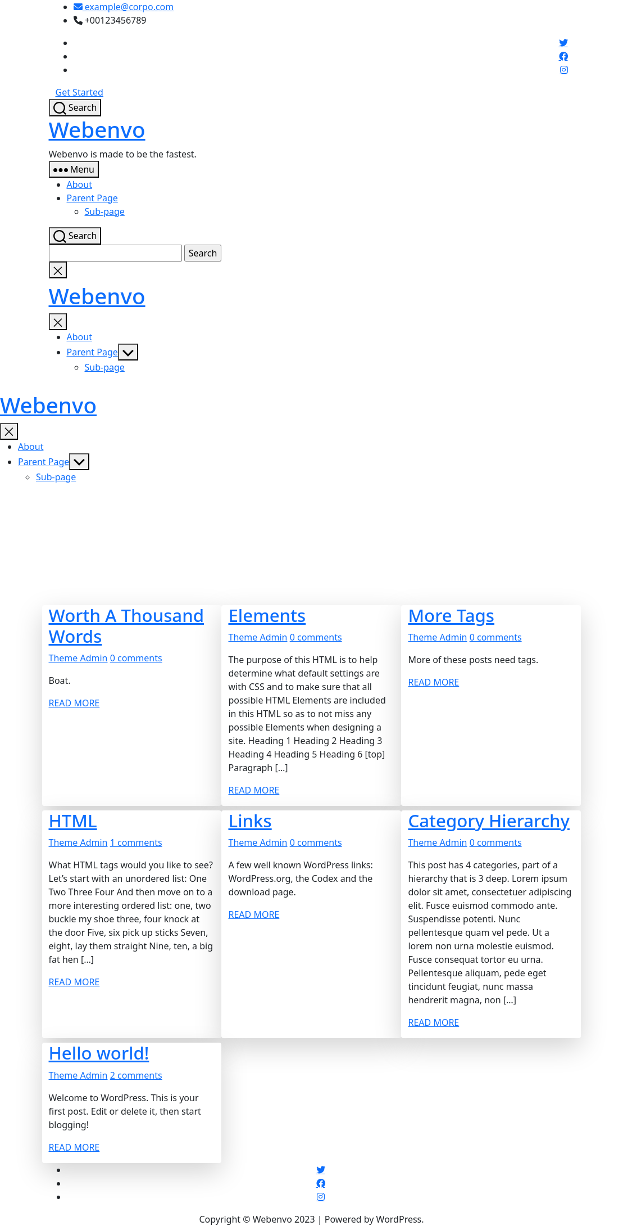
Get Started (79, 92)
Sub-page (105, 211)
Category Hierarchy (488, 820)
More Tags (451, 615)
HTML (73, 820)
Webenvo (97, 129)
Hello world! (99, 1053)
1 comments (136, 842)
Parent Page (92, 198)
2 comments (136, 1075)
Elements (267, 615)
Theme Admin (78, 658)
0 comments (136, 658)
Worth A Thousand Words (126, 625)
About (79, 184)
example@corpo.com (124, 7)
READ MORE (74, 703)
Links (249, 820)
